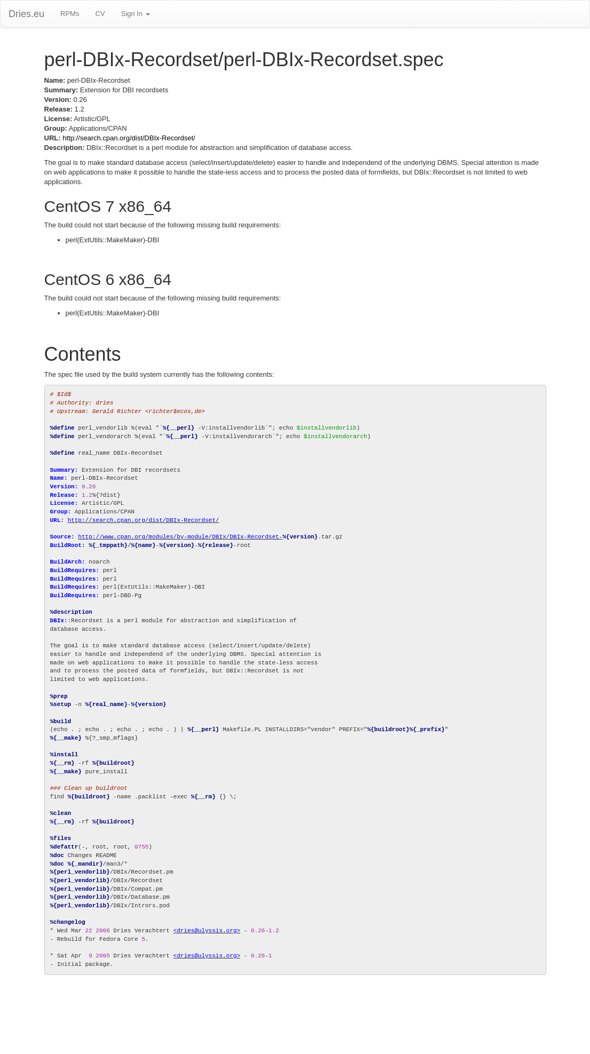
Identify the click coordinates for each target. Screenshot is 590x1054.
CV (100, 14)
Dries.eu (26, 14)
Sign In (135, 14)
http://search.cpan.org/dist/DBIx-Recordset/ (128, 138)
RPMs (69, 14)
